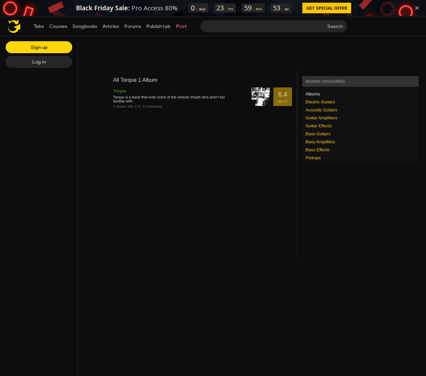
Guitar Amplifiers (321, 117)
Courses (58, 26)
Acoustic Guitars (321, 109)
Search (335, 26)
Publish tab (158, 26)
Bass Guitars (318, 133)
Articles (110, 26)
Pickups (313, 157)
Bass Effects (318, 149)
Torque (119, 90)
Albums (313, 93)
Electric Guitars (320, 101)
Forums (132, 26)
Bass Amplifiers (320, 141)
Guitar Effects (319, 125)
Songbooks (84, 26)
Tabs (39, 26)
